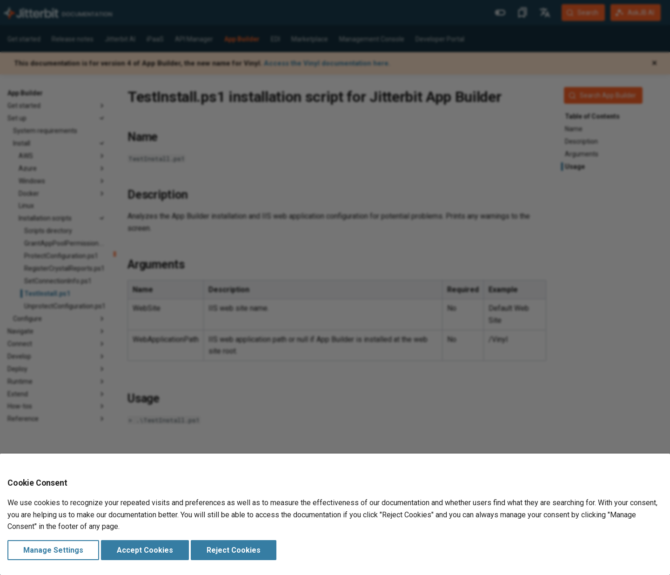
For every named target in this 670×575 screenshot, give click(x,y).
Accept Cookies (145, 550)
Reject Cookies (234, 550)
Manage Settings (53, 550)
